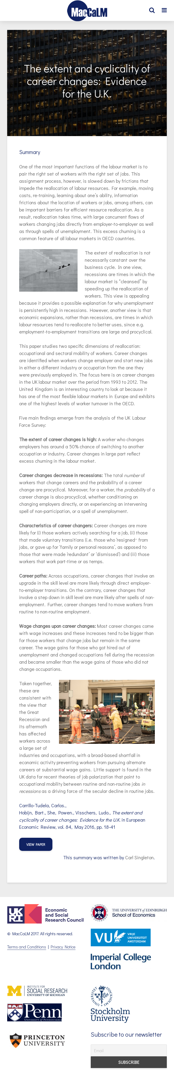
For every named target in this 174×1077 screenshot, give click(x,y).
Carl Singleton (139, 857)
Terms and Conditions (26, 947)
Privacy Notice (63, 947)
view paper (35, 844)
